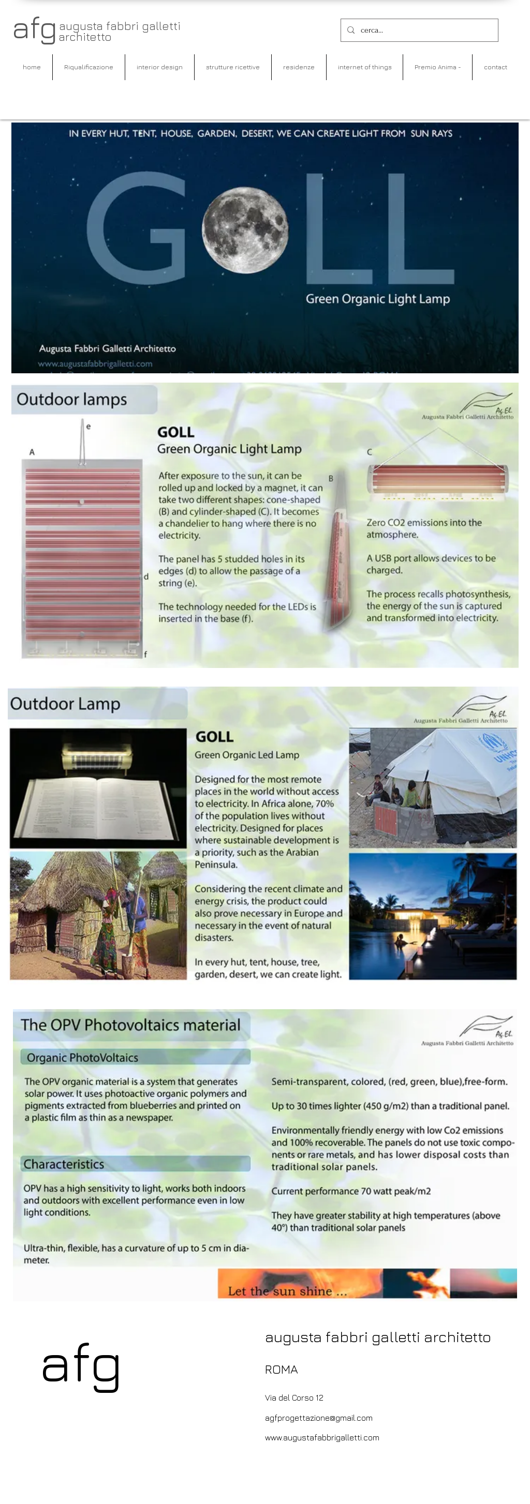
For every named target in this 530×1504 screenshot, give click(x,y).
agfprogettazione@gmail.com (319, 1417)
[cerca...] (418, 30)
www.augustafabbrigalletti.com (322, 1437)
